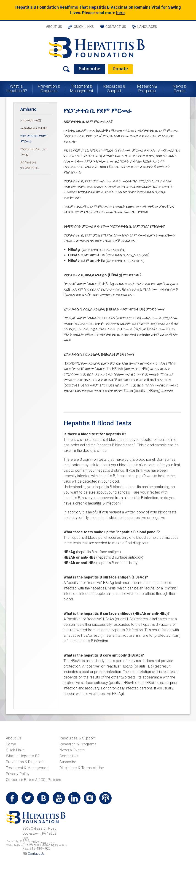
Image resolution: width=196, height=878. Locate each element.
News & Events (179, 88)
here (120, 12)
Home (11, 744)
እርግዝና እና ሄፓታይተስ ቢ (29, 165)
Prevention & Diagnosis (49, 88)
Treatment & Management (81, 88)
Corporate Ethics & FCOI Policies (33, 780)
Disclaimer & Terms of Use (81, 768)
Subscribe (89, 68)
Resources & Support (114, 88)
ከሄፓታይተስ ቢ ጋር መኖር (33, 152)
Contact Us (115, 27)
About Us (54, 27)
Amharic (28, 109)
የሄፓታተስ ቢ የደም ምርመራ (33, 138)
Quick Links (84, 27)
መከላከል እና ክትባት (34, 128)
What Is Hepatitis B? (16, 88)
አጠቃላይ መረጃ (31, 120)
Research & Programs (147, 88)
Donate (120, 68)
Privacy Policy (18, 774)
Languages (147, 27)
